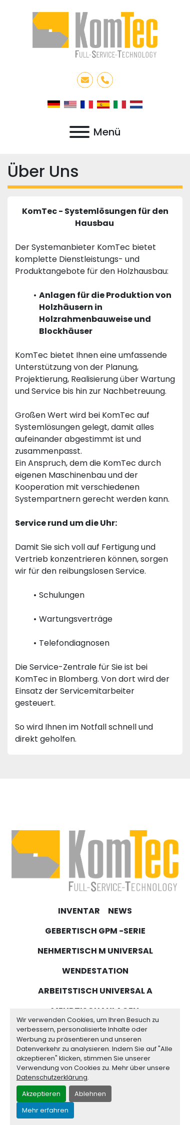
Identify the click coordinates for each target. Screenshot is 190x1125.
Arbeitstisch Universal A (95, 991)
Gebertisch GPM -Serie (95, 931)
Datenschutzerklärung (52, 1077)
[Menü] (80, 132)
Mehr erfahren (45, 1110)
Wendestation (95, 971)
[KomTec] (95, 860)
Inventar (79, 911)
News (120, 911)
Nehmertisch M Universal (95, 951)
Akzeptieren (41, 1094)
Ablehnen (90, 1094)
